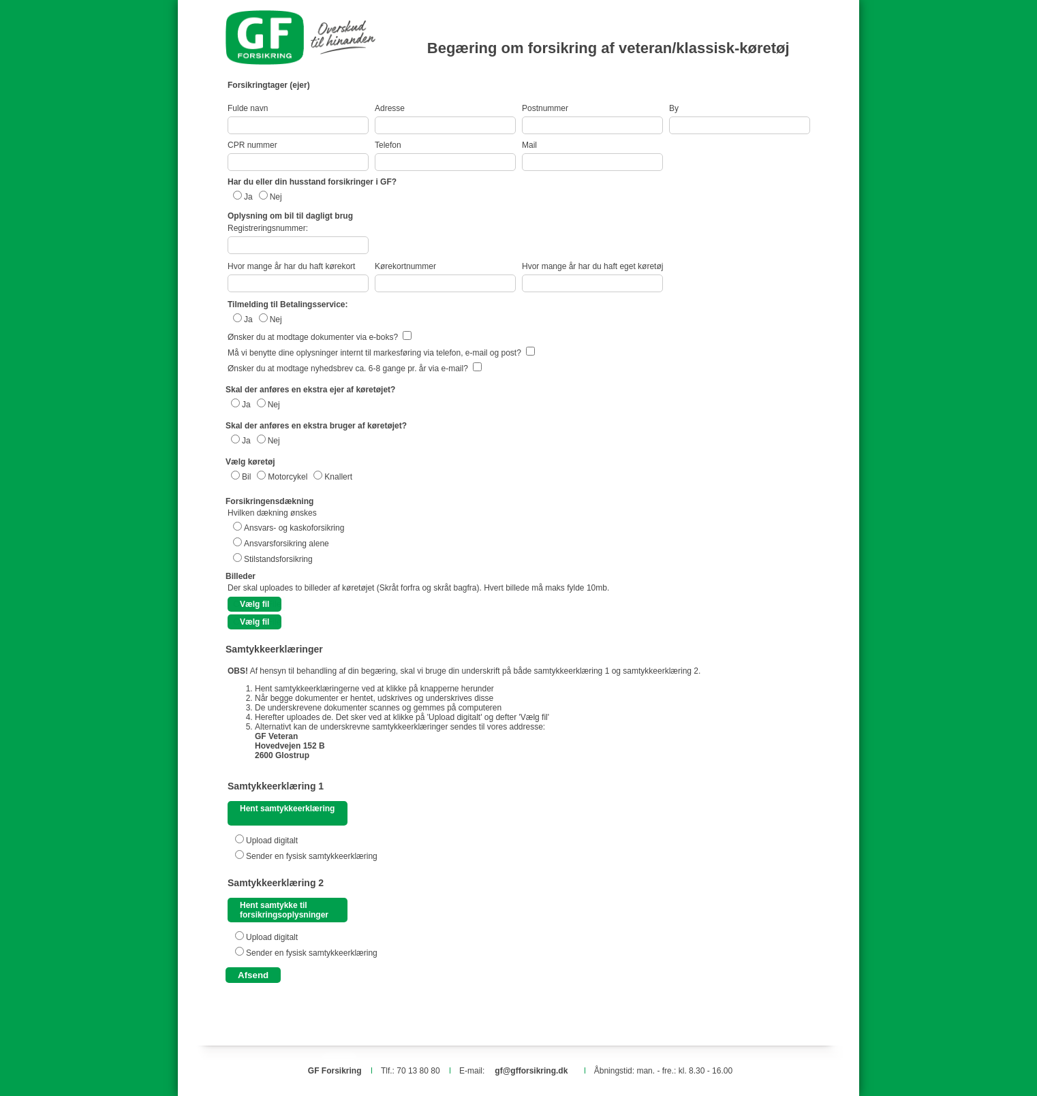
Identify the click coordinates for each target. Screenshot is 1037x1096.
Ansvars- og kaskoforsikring (294, 528)
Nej (276, 197)
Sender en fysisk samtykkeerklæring (311, 856)
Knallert (338, 477)
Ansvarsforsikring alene (286, 543)
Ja (248, 197)
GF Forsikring (335, 1071)
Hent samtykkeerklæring (287, 808)
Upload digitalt (272, 840)
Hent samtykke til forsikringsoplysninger (284, 910)
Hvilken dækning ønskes (272, 513)
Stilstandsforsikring (278, 559)
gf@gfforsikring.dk (531, 1071)
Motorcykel (287, 477)
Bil (246, 477)
